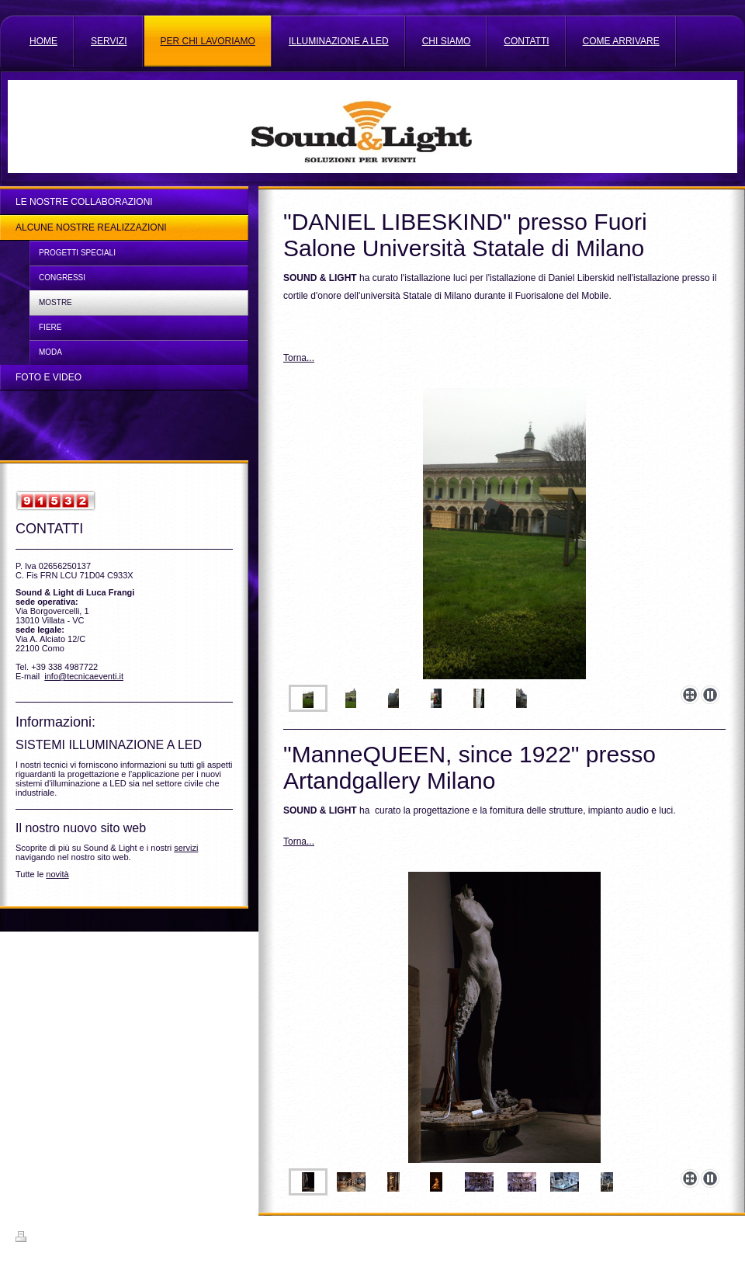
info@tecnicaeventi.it (83, 676)
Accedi (716, 1236)
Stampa (40, 1239)
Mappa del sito (96, 1239)
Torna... (298, 357)
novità (57, 874)
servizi (186, 847)
